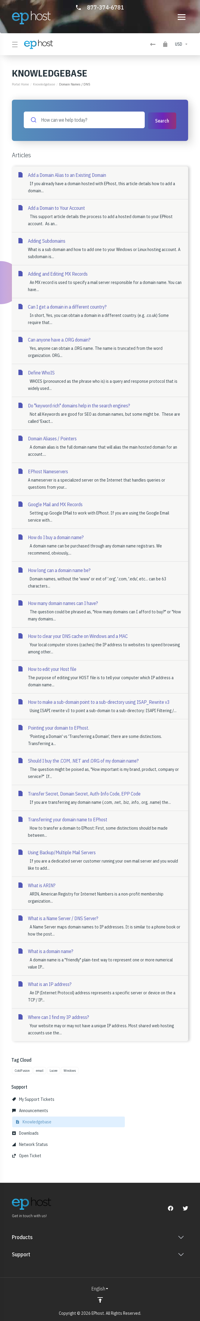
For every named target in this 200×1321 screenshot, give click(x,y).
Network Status (30, 1144)
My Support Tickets (33, 1098)
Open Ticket (26, 1155)
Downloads (25, 1132)
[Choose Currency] (180, 44)
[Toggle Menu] (14, 44)
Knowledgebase (44, 84)
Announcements (30, 1110)
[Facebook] (170, 1208)
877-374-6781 (105, 7)
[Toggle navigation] (181, 17)
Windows (70, 1070)
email (39, 1070)
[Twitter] (185, 1208)
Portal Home (20, 84)
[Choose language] (100, 1288)
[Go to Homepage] (31, 17)
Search (162, 120)
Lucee (53, 1070)
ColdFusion (22, 1070)
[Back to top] (100, 1299)
